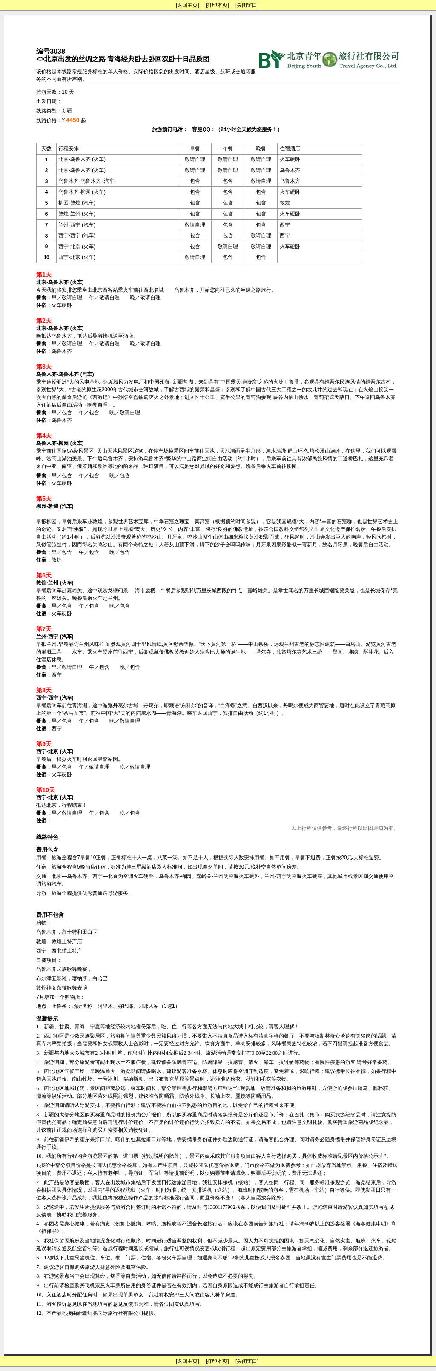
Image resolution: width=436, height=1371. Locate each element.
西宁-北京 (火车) (76, 247)
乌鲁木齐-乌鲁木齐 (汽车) (87, 181)
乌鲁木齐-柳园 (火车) (82, 192)
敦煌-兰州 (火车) (76, 214)
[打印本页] (217, 5)
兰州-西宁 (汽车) (76, 225)
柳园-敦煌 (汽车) (76, 203)
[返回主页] (187, 5)
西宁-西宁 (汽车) (76, 235)
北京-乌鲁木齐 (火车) (82, 159)
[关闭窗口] (247, 5)
